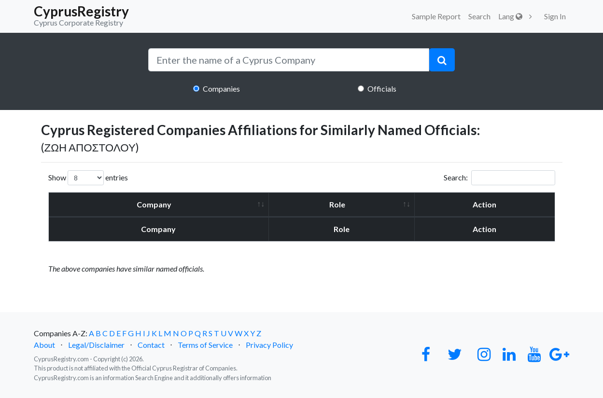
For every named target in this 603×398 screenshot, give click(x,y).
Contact (151, 344)
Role (337, 204)
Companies (221, 88)
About (44, 344)
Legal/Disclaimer (96, 344)
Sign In (555, 16)
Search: (499, 177)
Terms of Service (205, 344)
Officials (381, 88)
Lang (510, 16)
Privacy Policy (269, 344)
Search (479, 16)
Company (154, 204)
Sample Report (436, 16)
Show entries (88, 177)
